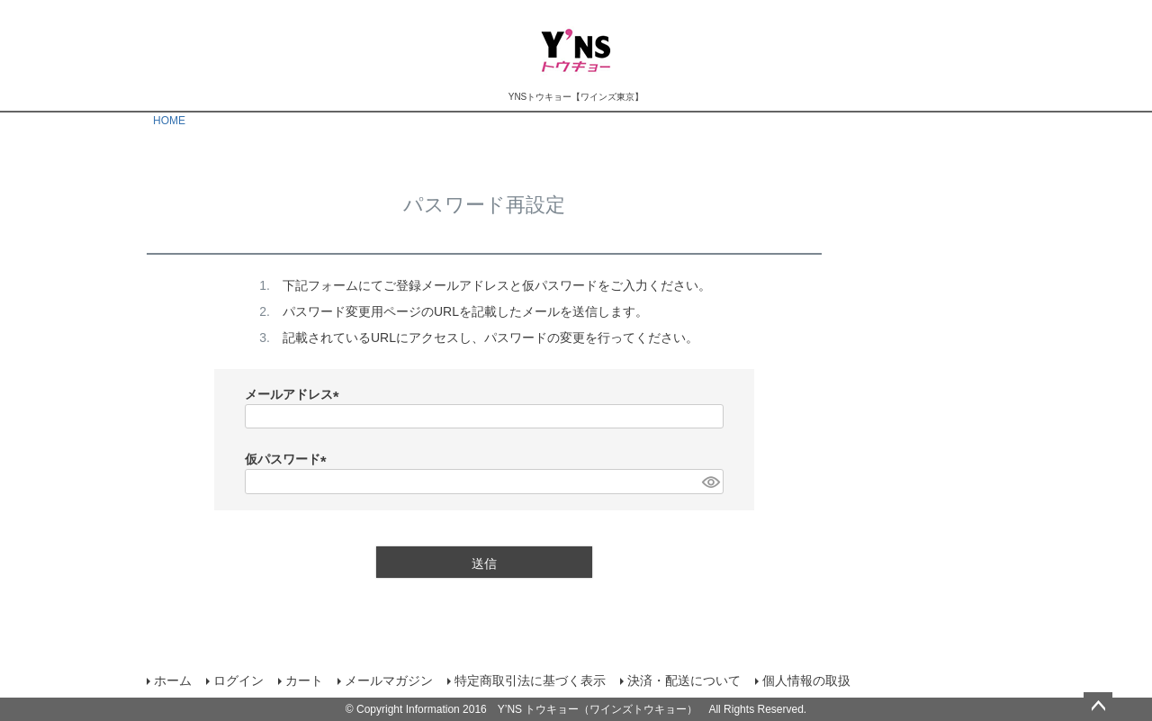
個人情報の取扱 (806, 680)
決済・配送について (684, 680)
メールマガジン (389, 680)
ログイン (238, 680)
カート (304, 680)
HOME (169, 120)
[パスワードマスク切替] (710, 481)
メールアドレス (295, 394)
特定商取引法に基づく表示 (530, 680)
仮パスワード (289, 459)
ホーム (173, 680)
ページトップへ (1098, 706)
